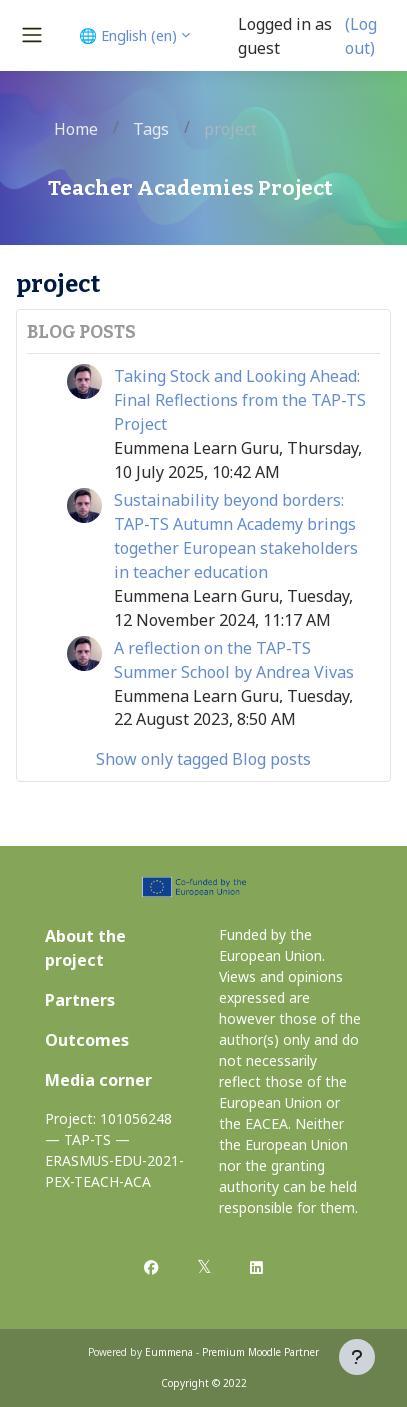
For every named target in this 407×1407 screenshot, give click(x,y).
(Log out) (361, 36)
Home (76, 129)
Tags (151, 129)
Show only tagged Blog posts (203, 759)
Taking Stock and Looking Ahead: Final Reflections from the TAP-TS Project (240, 400)
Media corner (98, 1080)
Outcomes (87, 1040)
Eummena (169, 1352)
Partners (80, 1000)
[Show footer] (357, 1357)
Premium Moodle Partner (260, 1352)
